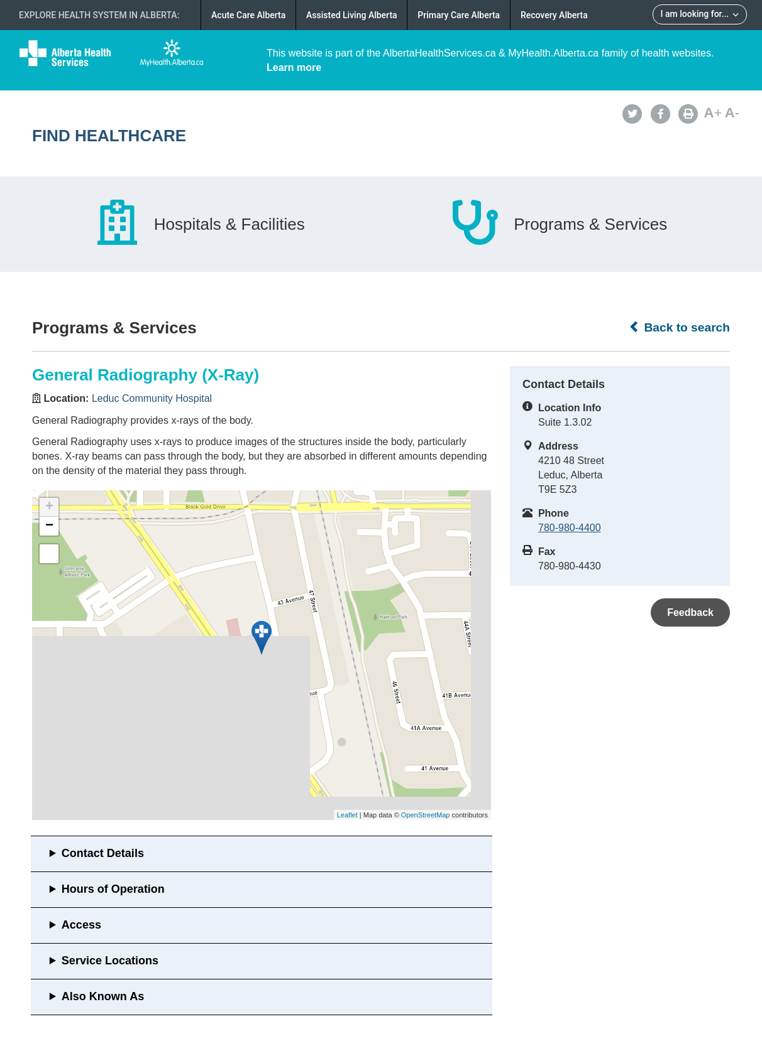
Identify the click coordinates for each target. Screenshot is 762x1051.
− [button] (49, 526)
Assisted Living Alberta (351, 15)
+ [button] (49, 507)
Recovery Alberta (554, 15)
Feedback (690, 612)
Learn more (294, 67)
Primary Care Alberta (458, 15)
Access (81, 925)
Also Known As (103, 996)
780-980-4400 (569, 527)
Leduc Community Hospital (152, 398)
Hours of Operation (113, 889)
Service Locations (110, 960)
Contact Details (103, 853)
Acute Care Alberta (248, 15)
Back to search (679, 327)
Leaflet (347, 815)
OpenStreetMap (425, 815)
